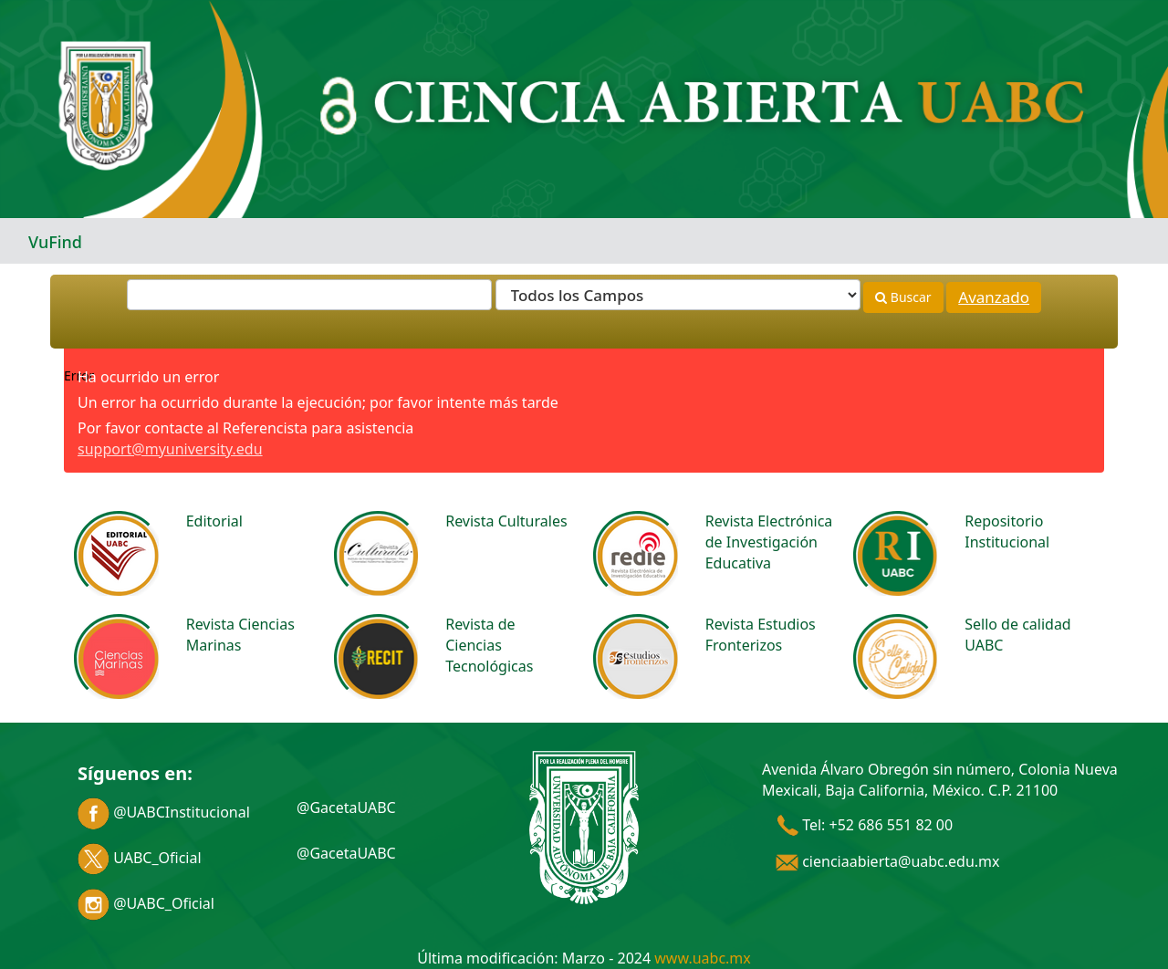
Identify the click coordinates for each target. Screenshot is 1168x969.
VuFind (55, 242)
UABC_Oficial (140, 858)
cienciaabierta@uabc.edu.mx (888, 861)
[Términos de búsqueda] (309, 294)
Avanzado (993, 297)
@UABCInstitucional (164, 812)
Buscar (903, 297)
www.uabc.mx (702, 958)
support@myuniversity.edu (170, 449)
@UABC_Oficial (146, 903)
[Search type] (677, 294)
